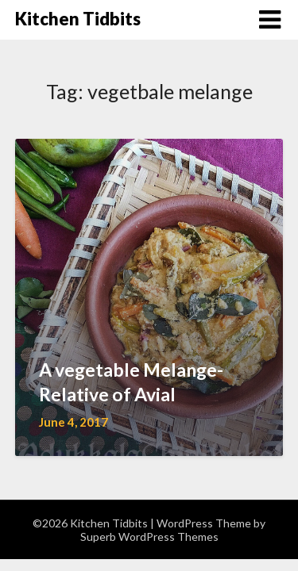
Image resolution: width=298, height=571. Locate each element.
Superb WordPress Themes (149, 536)
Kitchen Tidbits (78, 18)
